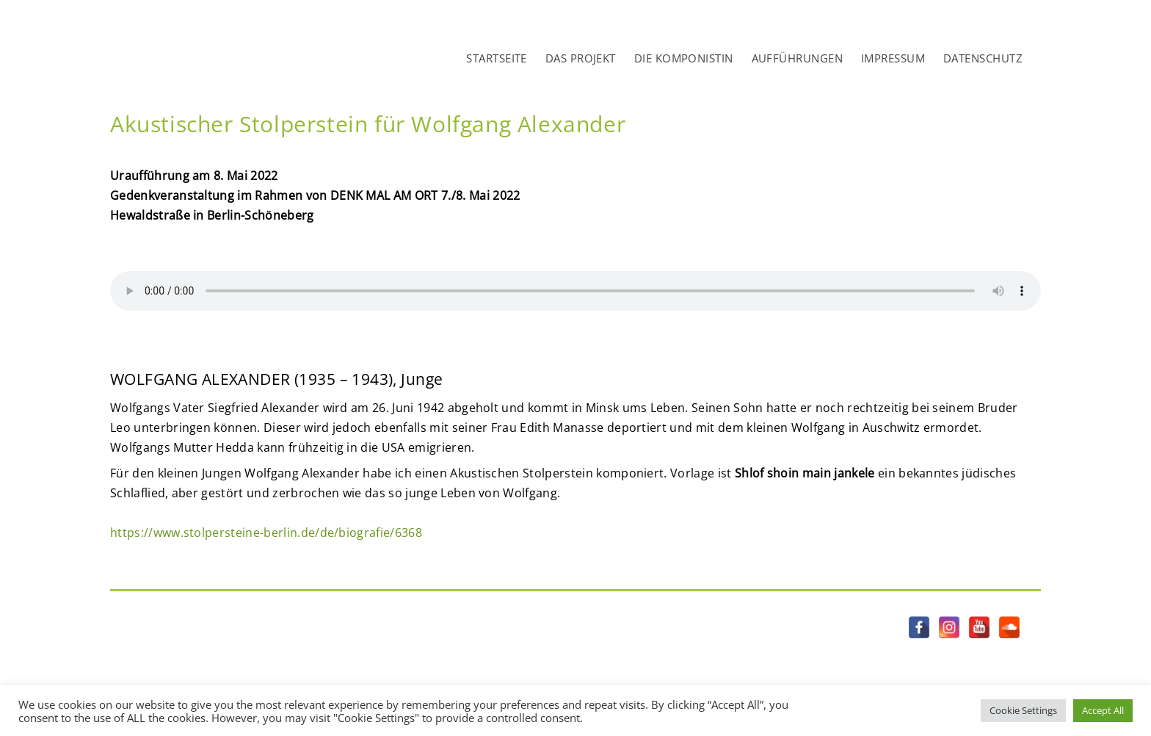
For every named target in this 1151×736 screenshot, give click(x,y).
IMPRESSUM (893, 58)
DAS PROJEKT (580, 58)
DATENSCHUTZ (983, 58)
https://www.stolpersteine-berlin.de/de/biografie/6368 (266, 532)
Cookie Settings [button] (1023, 710)
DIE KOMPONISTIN (683, 58)
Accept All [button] (1103, 710)
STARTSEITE (496, 58)
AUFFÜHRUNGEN (797, 58)
